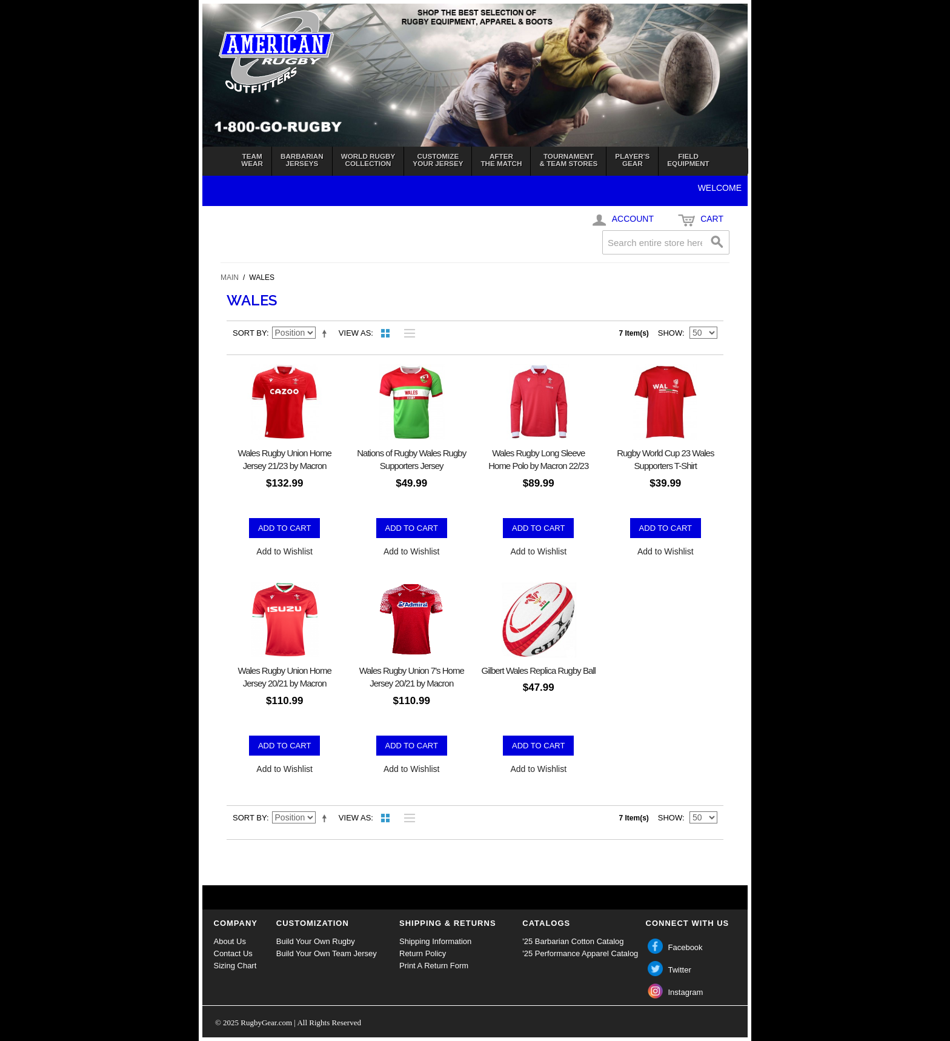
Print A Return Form (433, 965)
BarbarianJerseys (302, 159)
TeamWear (252, 159)
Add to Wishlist (284, 551)
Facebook (685, 947)
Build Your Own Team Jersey (326, 953)
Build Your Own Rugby (315, 941)
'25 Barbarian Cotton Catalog (572, 941)
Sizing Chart (235, 965)
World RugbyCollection (368, 159)
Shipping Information (435, 941)
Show (670, 333)
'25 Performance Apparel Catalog (580, 953)
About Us (230, 941)
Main (230, 277)
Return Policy (422, 953)
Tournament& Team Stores (568, 159)
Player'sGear (632, 159)
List (406, 333)
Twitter (679, 969)
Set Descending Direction (326, 333)
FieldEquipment (688, 159)
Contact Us (233, 953)
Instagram (685, 992)
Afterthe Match (501, 159)
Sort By (250, 333)
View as (355, 333)
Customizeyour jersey (438, 159)
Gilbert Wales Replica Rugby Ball (539, 670)
